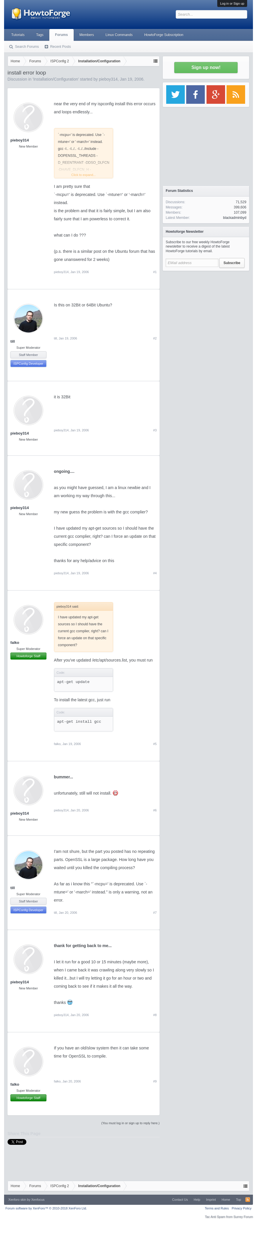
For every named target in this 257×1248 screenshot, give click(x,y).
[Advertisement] (205, 310)
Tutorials (18, 35)
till (12, 341)
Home (226, 1199)
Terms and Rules (217, 1208)
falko (14, 642)
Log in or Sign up (232, 3)
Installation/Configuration (55, 79)
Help (197, 1199)
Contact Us (180, 1199)
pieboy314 (108, 79)
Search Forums (27, 47)
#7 (155, 912)
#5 (155, 744)
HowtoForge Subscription (163, 35)
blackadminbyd (234, 218)
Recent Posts (60, 47)
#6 (155, 810)
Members (86, 35)
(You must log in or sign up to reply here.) (130, 1123)
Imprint (211, 1199)
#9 (155, 1081)
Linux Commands (119, 35)
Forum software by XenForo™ (46, 1208)
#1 (155, 272)
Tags (39, 35)
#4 (155, 573)
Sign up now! (205, 67)
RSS (247, 1199)
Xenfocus (38, 1199)
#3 (155, 430)
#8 (155, 1015)
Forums (61, 35)
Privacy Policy (241, 1208)
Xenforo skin (17, 1199)
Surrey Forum (243, 1216)
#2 (155, 338)
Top (238, 1199)
